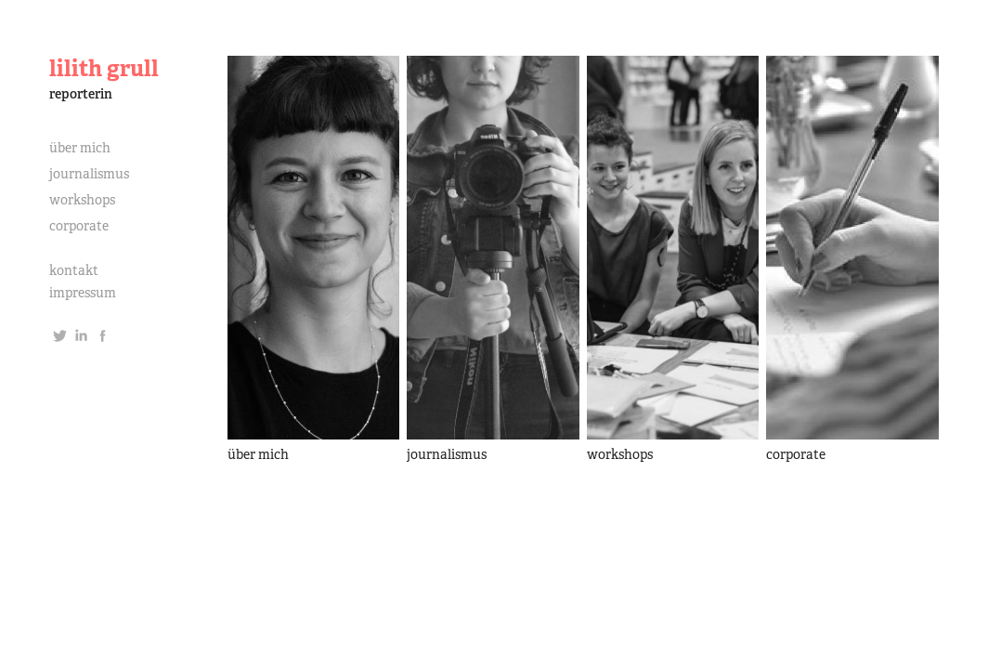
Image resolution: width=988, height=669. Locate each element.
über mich (79, 147)
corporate (79, 225)
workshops (82, 199)
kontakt (73, 270)
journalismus (89, 173)
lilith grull (104, 68)
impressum (82, 292)
